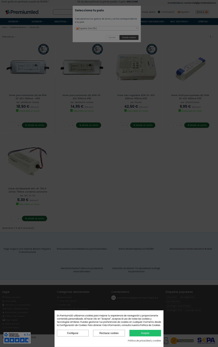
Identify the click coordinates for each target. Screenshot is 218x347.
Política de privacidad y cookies (144, 340)
